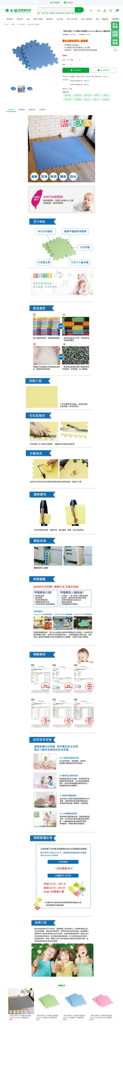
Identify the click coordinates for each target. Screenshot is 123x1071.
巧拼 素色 (105, 99)
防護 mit (97, 95)
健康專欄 (115, 19)
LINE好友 (68, 3)
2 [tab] (33, 83)
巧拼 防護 (77, 99)
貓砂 (72, 13)
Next (117, 1005)
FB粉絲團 (54, 3)
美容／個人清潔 (72, 19)
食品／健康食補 (86, 19)
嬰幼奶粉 (10, 19)
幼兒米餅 (68, 13)
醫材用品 (50, 19)
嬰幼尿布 (20, 19)
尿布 (46, 13)
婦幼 (28, 19)
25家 (87, 81)
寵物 (97, 19)
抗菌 (43, 13)
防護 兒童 (87, 95)
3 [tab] (36, 83)
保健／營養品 (38, 19)
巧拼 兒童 (67, 99)
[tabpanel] (33, 57)
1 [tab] (31, 83)
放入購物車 (76, 70)
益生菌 (58, 13)
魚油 (62, 13)
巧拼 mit (96, 99)
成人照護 (60, 19)
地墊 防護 (77, 95)
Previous (6, 1005)
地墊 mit (106, 95)
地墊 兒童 (67, 95)
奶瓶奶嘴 (78, 13)
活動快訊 (105, 19)
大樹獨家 (52, 13)
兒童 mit (87, 99)
